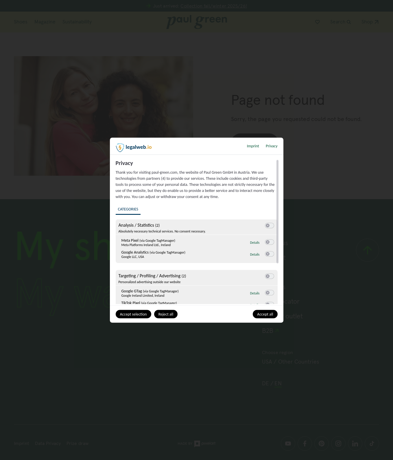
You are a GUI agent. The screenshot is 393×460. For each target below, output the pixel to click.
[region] (197, 231)
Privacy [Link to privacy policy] (271, 145)
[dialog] (196, 230)
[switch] (269, 225)
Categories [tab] (128, 208)
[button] (268, 225)
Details (255, 242)
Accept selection (133, 313)
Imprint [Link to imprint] (253, 145)
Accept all (265, 313)
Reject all (166, 313)
